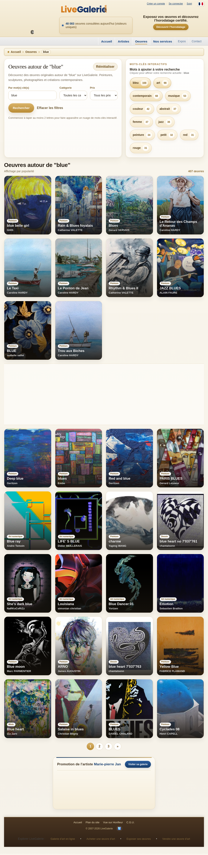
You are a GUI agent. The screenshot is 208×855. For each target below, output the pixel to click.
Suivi (189, 3)
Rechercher (21, 108)
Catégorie (66, 87)
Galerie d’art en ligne (63, 839)
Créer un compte (156, 3)
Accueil (106, 41)
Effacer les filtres (50, 108)
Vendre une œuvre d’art (176, 839)
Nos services (162, 41)
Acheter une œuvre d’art (101, 839)
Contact (197, 41)
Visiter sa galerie (137, 765)
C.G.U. (131, 823)
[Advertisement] (104, 394)
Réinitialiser (105, 66)
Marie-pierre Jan (107, 765)
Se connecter (176, 3)
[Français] (200, 4)
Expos (182, 41)
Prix (92, 87)
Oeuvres (141, 41)
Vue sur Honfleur (113, 823)
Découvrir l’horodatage (170, 26)
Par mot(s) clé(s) (18, 87)
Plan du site (93, 823)
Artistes (123, 41)
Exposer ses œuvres (139, 839)
